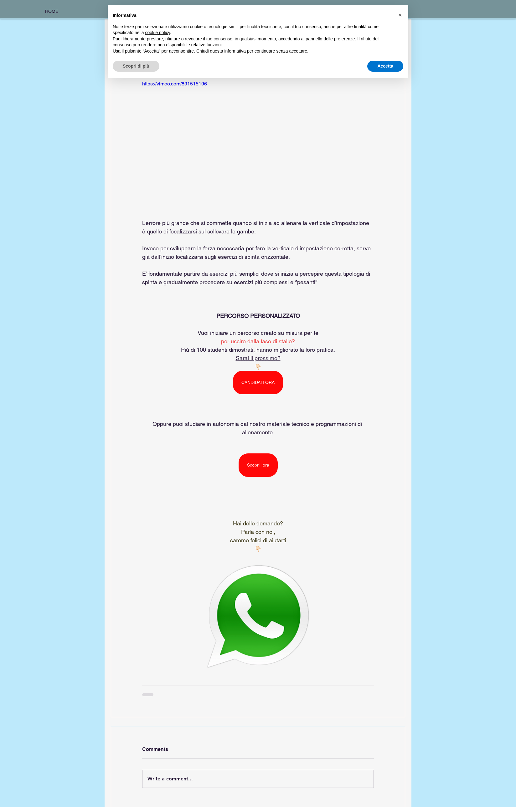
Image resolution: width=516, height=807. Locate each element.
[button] (400, 15)
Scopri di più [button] (136, 66)
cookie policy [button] (157, 32)
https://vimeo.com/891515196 (174, 84)
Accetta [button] (385, 66)
